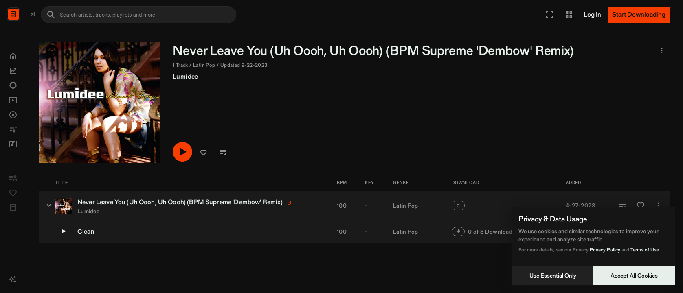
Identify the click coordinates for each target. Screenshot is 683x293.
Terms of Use (644, 249)
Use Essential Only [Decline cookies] (552, 275)
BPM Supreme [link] (516, 50)
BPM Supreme (47, 13)
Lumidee (270, 76)
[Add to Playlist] (623, 205)
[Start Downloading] (639, 15)
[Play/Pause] (267, 152)
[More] (658, 205)
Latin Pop (405, 205)
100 (342, 205)
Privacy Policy (605, 249)
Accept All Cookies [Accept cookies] (634, 275)
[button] (549, 15)
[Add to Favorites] (640, 205)
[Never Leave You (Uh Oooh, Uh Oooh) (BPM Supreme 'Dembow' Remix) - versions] (133, 205)
